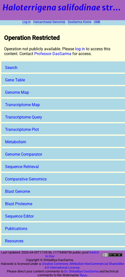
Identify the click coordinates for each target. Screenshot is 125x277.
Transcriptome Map (22, 104)
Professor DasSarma (52, 53)
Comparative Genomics (26, 179)
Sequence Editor (19, 216)
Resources (14, 241)
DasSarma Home (79, 22)
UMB (97, 22)
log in (80, 49)
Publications (16, 228)
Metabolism (15, 142)
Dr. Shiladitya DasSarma (81, 271)
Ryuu (83, 275)
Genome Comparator (23, 154)
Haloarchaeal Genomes (49, 22)
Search (11, 67)
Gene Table (15, 80)
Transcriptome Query (23, 117)
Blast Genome (17, 191)
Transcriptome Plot (22, 129)
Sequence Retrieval (22, 166)
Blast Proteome (18, 203)
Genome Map (17, 92)
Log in (26, 22)
